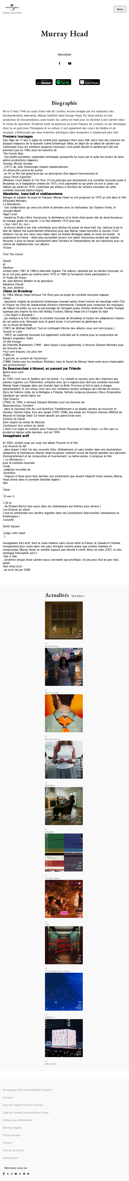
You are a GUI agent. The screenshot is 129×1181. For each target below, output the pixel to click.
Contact (7, 1142)
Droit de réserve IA (13, 1150)
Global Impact (10, 1158)
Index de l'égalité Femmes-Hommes (23, 1105)
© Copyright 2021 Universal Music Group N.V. (28, 1090)
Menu (120, 9)
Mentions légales (12, 1127)
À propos (8, 1097)
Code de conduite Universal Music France (26, 1112)
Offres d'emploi (11, 1135)
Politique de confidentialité (17, 1120)
